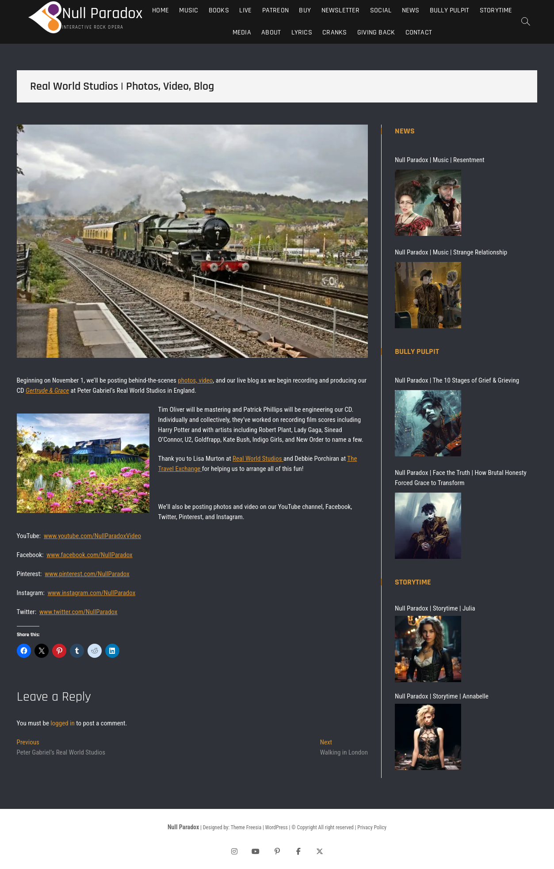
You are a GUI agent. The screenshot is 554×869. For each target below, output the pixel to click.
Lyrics (301, 32)
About (271, 32)
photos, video (195, 380)
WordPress (276, 827)
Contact (418, 32)
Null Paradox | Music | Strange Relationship (451, 252)
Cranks (334, 32)
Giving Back (376, 32)
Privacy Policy (371, 827)
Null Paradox (102, 13)
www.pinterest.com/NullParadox (87, 574)
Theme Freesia (246, 827)
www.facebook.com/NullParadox (89, 555)
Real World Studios (258, 459)
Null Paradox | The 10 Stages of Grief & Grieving (457, 380)
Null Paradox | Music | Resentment (440, 160)
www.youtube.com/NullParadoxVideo (92, 536)
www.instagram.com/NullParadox (92, 593)
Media (242, 32)
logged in (62, 723)
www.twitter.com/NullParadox (78, 612)
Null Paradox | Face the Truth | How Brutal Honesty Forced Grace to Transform (461, 478)
